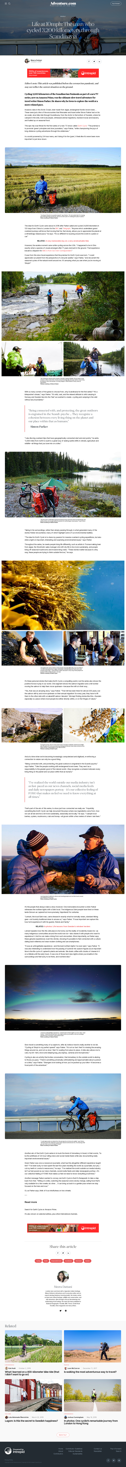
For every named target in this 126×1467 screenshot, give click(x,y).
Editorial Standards (75, 1451)
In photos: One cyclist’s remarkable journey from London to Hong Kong (91, 1422)
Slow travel (78, 1261)
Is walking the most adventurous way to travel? (90, 1371)
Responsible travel (56, 1261)
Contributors (58, 1454)
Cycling (38, 1261)
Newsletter (98, 1451)
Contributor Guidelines (74, 1449)
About (60, 1451)
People (63, 16)
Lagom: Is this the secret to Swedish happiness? (31, 1420)
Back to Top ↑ (63, 1435)
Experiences (9, 1365)
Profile (46, 1261)
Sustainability (77, 1454)
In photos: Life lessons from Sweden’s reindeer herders (67, 926)
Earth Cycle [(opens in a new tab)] (82, 126)
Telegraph (66, 228)
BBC (57, 228)
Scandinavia (68, 1261)
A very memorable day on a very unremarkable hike (67, 241)
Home (60, 1449)
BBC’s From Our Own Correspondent (56, 251)
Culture (8, 1414)
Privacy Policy (9, 1460)
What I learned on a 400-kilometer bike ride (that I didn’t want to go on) (32, 1373)
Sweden (87, 1261)
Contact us (98, 1449)
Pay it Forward (116, 3)
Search (118, 1451)
